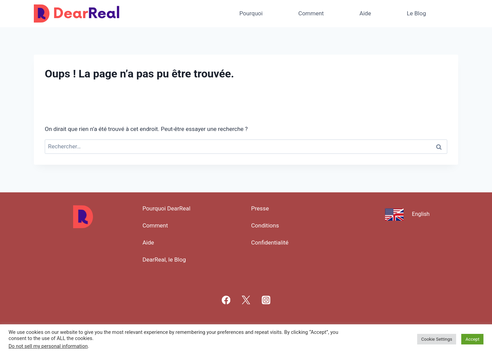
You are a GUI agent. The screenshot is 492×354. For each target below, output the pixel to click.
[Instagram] (266, 300)
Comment (311, 13)
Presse (260, 208)
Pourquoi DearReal (166, 208)
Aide (365, 13)
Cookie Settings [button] (436, 339)
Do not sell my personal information (48, 346)
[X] (246, 300)
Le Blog (416, 13)
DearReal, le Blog (164, 259)
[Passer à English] (409, 213)
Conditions (265, 225)
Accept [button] (472, 339)
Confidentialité (269, 242)
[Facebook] (226, 300)
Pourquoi (250, 13)
